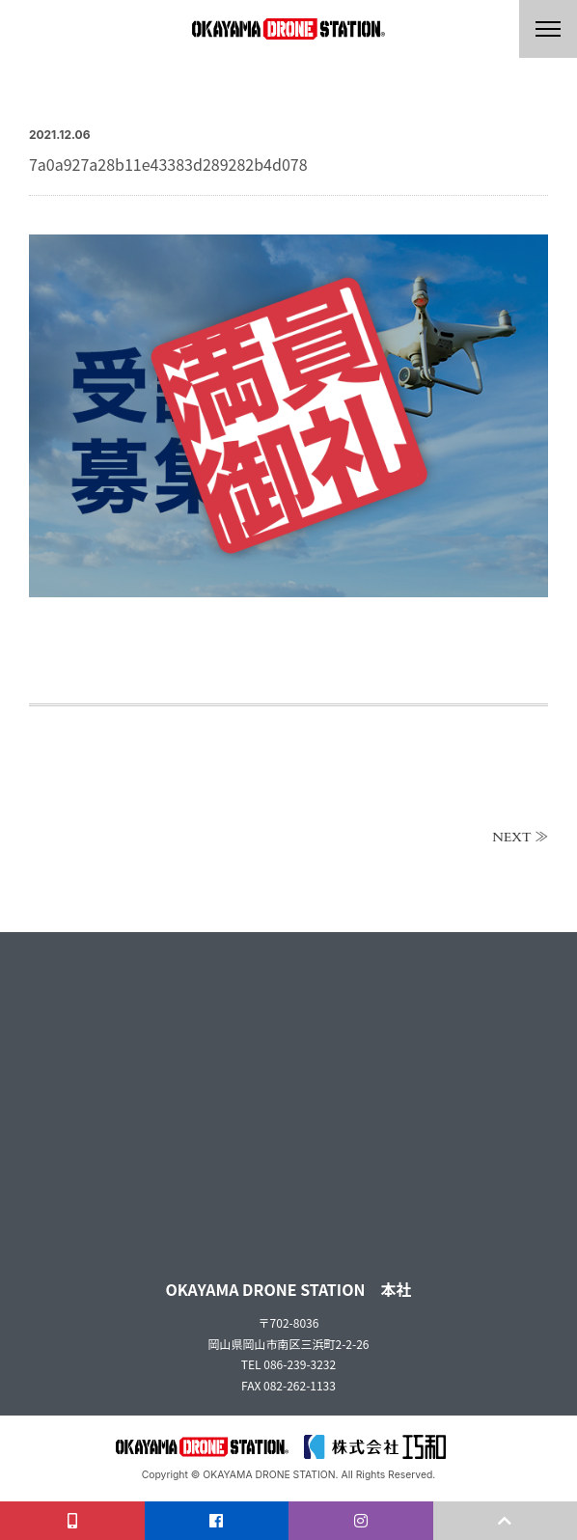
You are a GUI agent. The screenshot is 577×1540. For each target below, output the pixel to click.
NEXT (512, 837)
